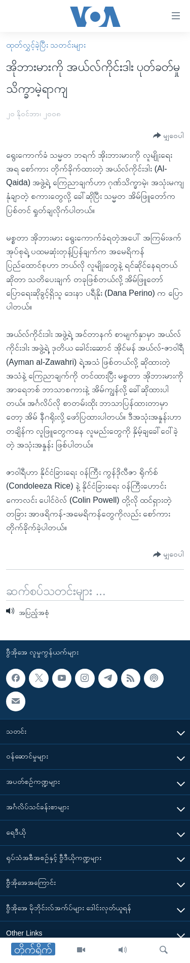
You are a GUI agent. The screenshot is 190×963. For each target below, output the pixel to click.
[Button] (168, 136)
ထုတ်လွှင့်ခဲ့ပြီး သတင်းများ (46, 45)
